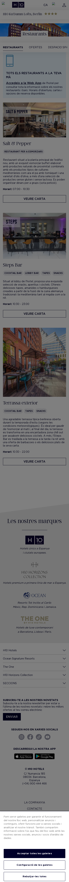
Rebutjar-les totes (34, 876)
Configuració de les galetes (34, 865)
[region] (34, 846)
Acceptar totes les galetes (34, 853)
